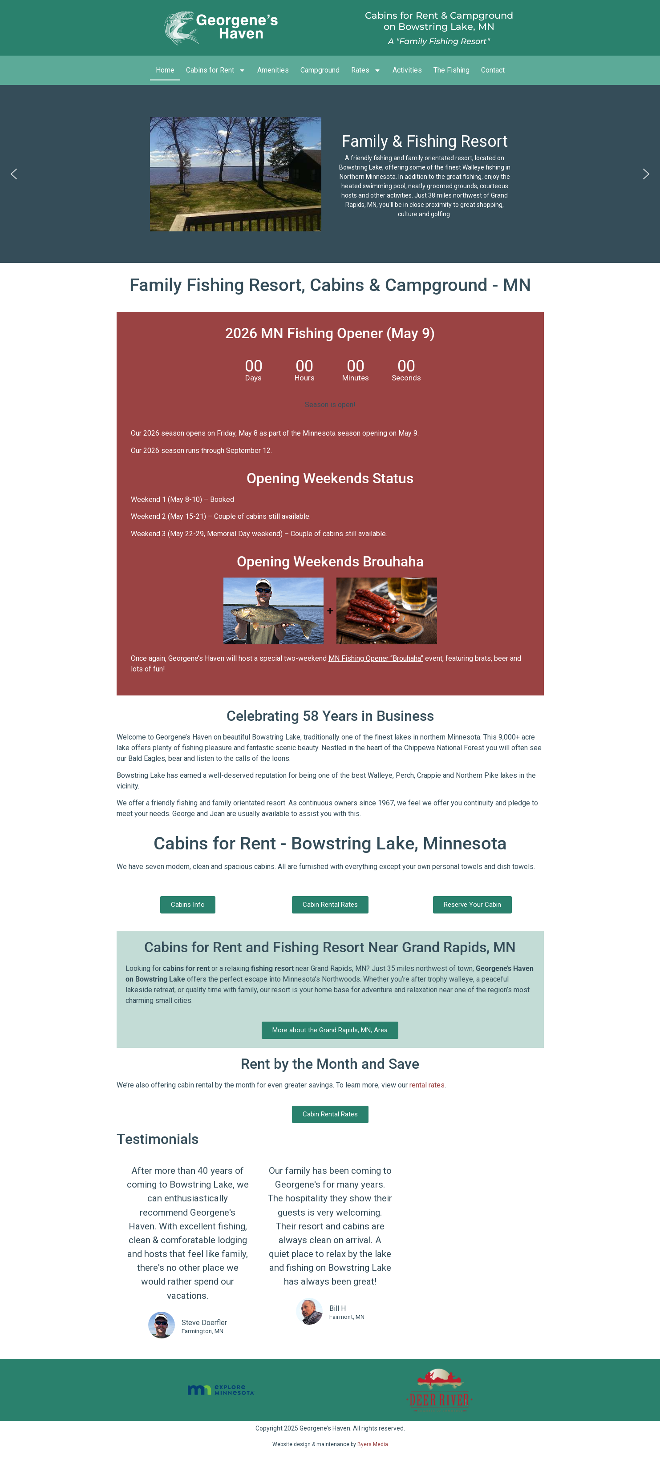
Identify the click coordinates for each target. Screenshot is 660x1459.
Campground (320, 70)
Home (165, 70)
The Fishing (451, 70)
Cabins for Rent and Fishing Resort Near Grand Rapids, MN (330, 947)
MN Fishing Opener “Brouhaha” (375, 658)
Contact (493, 70)
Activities (407, 70)
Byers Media (372, 1444)
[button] (14, 174)
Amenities (273, 70)
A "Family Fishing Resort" (439, 41)
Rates (366, 70)
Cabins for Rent (216, 70)
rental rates (427, 1085)
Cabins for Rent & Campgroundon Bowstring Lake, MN (439, 21)
